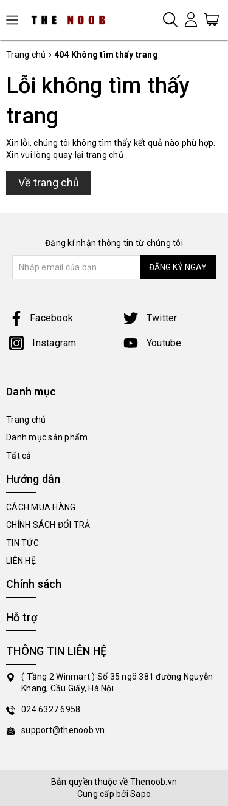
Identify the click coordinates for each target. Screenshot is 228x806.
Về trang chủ (48, 182)
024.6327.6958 (50, 709)
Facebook (41, 318)
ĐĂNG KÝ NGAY (178, 267)
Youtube (152, 343)
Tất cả (19, 455)
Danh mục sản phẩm (47, 437)
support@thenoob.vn (63, 730)
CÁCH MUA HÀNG (40, 507)
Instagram (43, 343)
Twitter (150, 318)
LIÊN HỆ (21, 560)
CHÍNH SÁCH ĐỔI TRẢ (48, 525)
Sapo (140, 794)
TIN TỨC (22, 543)
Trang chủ (26, 420)
